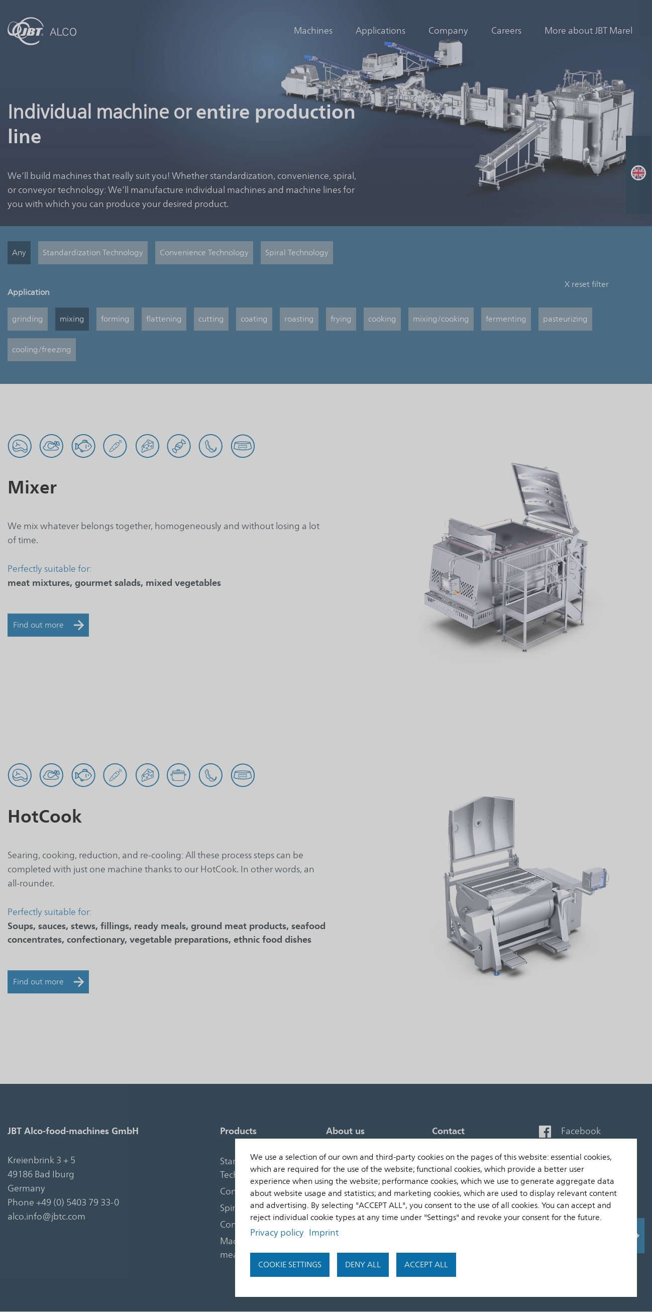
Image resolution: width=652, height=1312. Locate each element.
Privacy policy (277, 1233)
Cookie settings (289, 1264)
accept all (426, 1264)
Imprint (324, 1233)
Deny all (363, 1264)
